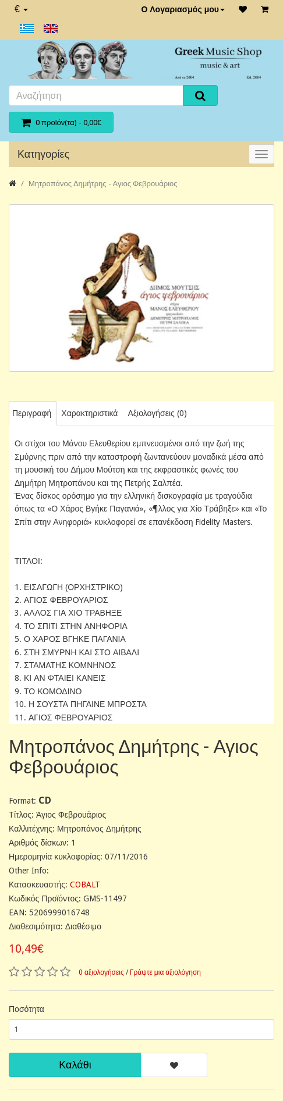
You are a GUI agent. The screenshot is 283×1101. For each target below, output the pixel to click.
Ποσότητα (26, 1009)
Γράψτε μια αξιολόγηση (165, 972)
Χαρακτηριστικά (89, 413)
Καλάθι (75, 1065)
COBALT (85, 884)
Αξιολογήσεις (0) (157, 413)
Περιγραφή (31, 413)
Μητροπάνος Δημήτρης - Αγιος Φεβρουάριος (103, 183)
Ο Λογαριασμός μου (183, 9)
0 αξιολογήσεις (101, 972)
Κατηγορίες (43, 154)
